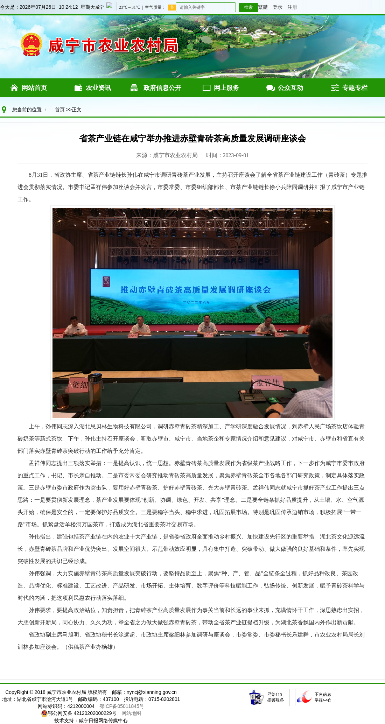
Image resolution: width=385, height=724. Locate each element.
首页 (60, 109)
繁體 (263, 7)
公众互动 (290, 87)
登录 (277, 7)
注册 (292, 7)
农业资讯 (98, 87)
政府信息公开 (162, 87)
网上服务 (226, 87)
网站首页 (34, 87)
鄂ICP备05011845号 (121, 706)
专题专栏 (355, 87)
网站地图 (131, 713)
